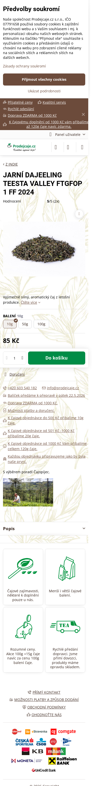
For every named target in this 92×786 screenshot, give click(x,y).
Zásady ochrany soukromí (24, 66)
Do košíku (56, 358)
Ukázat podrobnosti (44, 91)
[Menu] (82, 147)
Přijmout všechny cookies (44, 79)
